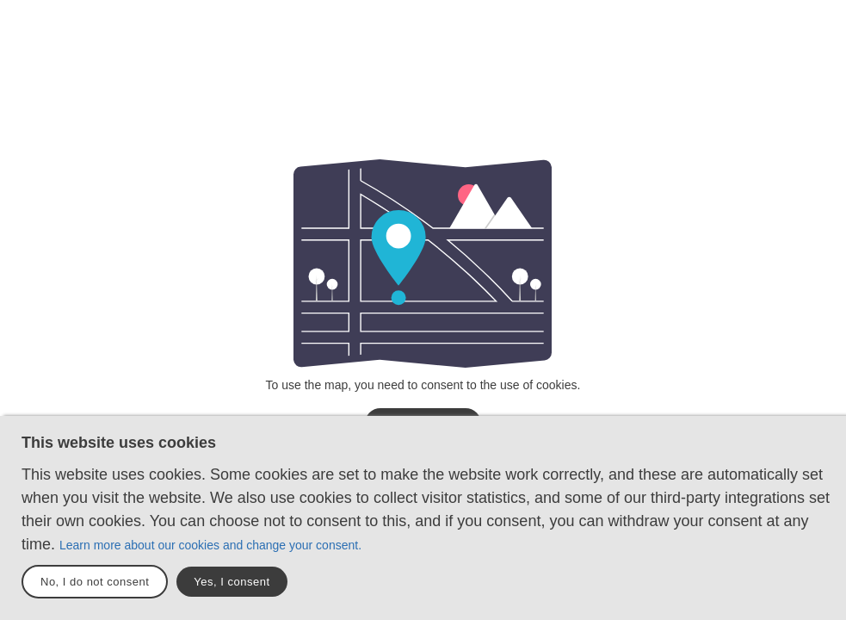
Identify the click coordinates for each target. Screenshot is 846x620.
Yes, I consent (231, 581)
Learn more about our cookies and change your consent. (210, 545)
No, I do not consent (94, 581)
